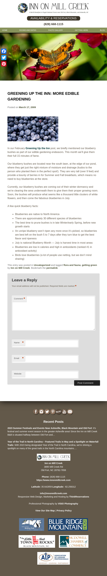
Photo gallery (55, 30)
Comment (19, 299)
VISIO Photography (68, 503)
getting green (89, 265)
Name (18, 342)
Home (4, 30)
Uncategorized (42, 265)
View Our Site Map (45, 510)
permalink (52, 268)
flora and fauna (72, 265)
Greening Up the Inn (38, 148)
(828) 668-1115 (53, 24)
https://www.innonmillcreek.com (53, 480)
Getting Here (81, 30)
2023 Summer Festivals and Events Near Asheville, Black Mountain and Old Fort (49, 428)
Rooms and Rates (27, 30)
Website (17, 374)
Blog (102, 30)
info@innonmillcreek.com (53, 493)
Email (18, 358)
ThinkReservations (79, 496)
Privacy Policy (64, 510)
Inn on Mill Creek (20, 268)
